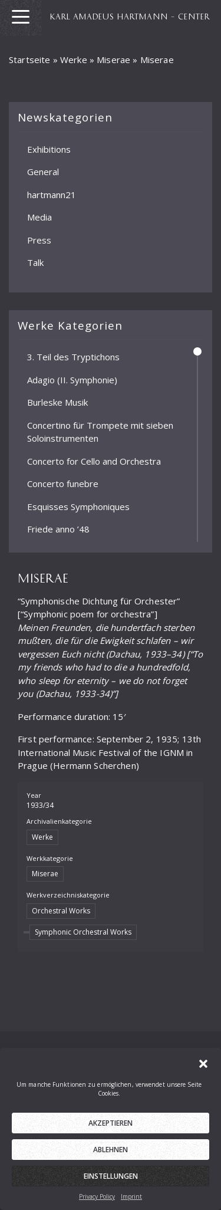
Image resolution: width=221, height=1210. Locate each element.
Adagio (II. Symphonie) (72, 379)
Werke (73, 59)
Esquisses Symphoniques (78, 506)
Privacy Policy (97, 1203)
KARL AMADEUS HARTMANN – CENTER (130, 15)
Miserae (113, 59)
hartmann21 (51, 194)
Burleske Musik (57, 402)
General (43, 171)
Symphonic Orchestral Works (83, 932)
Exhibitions (49, 148)
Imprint (131, 1203)
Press (39, 239)
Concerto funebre (62, 483)
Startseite (30, 59)
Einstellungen (111, 1183)
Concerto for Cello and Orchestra (94, 460)
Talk (35, 262)
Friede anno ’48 (58, 529)
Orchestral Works (61, 911)
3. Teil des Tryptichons (73, 357)
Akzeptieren (110, 1129)
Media (39, 217)
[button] (203, 1069)
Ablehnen (110, 1156)
